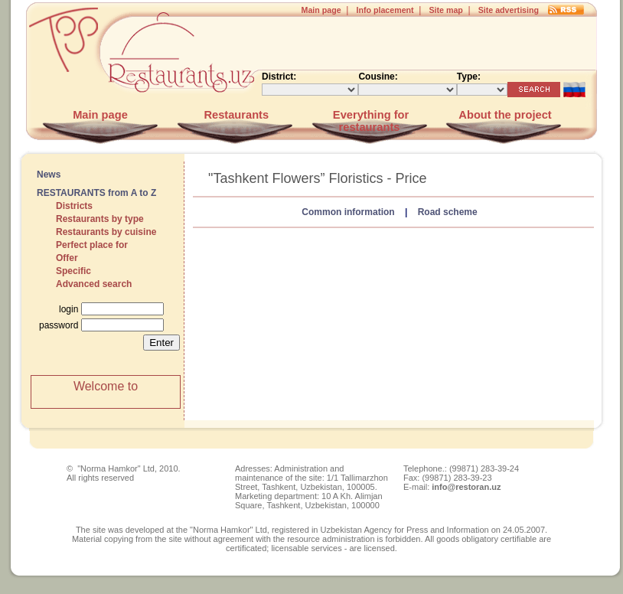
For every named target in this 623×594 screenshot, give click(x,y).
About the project (504, 115)
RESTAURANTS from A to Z (96, 193)
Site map (445, 10)
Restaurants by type (100, 219)
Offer (67, 258)
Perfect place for (92, 245)
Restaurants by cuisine (106, 232)
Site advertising (508, 10)
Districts (74, 206)
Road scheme (448, 212)
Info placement (384, 10)
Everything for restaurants (369, 121)
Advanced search (94, 284)
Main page (321, 10)
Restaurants (235, 115)
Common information (348, 212)
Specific (73, 271)
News (48, 174)
